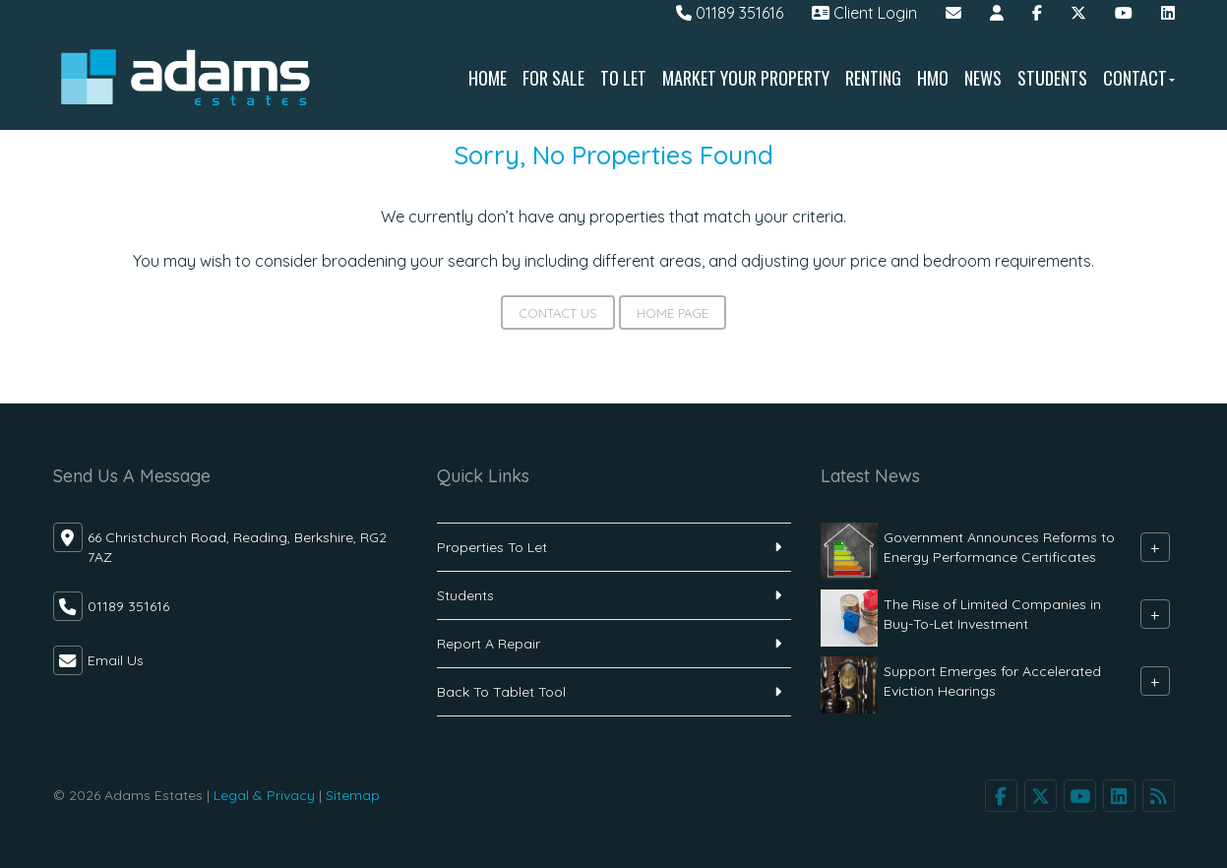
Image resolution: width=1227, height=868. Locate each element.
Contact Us (558, 313)
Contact (1139, 78)
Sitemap (353, 795)
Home (487, 78)
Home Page (672, 313)
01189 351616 (729, 13)
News (983, 78)
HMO (933, 78)
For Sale (553, 78)
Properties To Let (492, 547)
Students (1052, 78)
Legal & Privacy (264, 795)
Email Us (116, 660)
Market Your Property (745, 78)
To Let (623, 78)
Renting (873, 78)
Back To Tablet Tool (501, 692)
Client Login (864, 13)
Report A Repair (488, 643)
